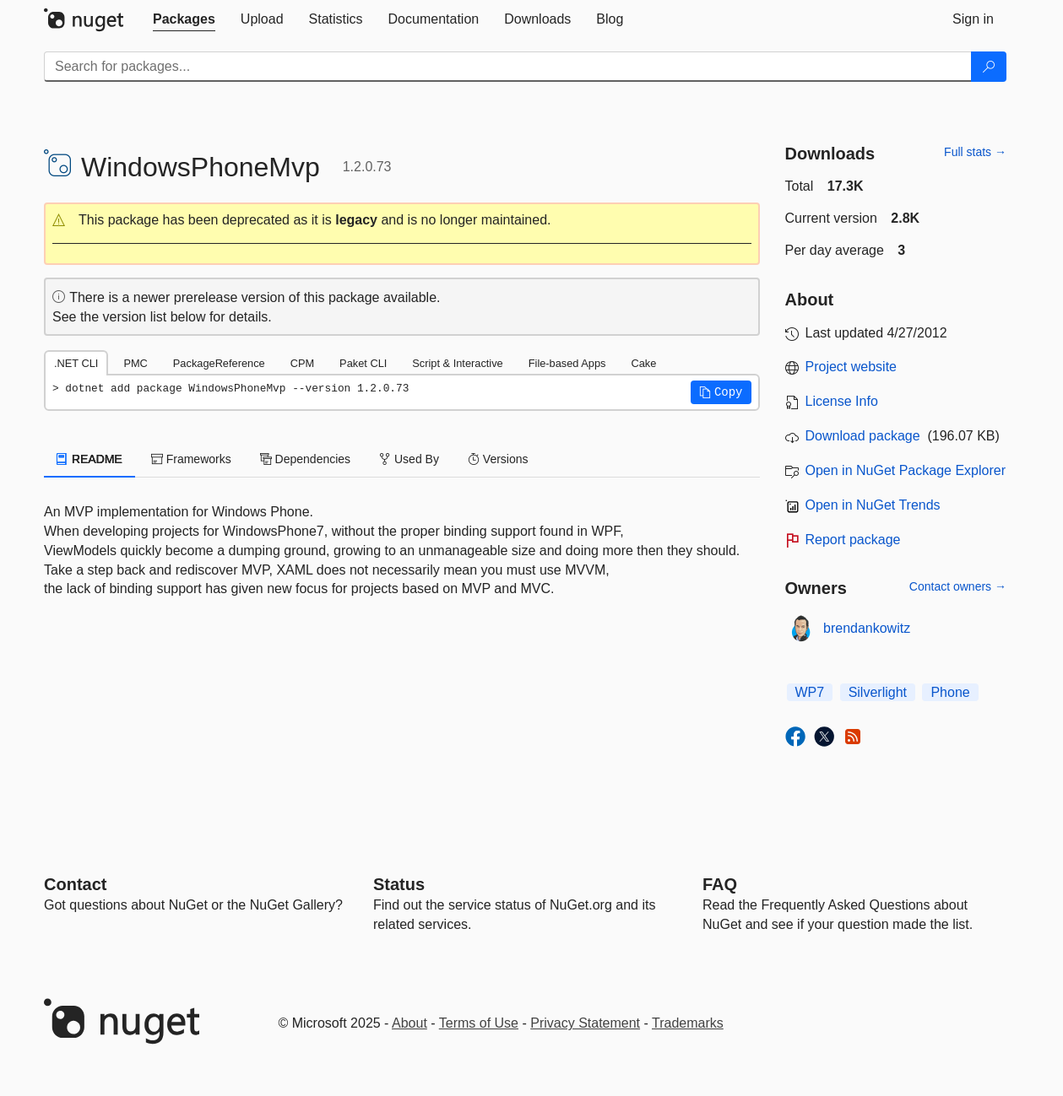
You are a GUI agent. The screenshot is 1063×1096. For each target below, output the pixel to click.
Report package (853, 539)
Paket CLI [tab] (363, 363)
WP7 (810, 692)
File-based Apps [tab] (567, 363)
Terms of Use (478, 1023)
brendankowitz (866, 628)
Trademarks (688, 1023)
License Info (841, 401)
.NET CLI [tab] (76, 363)
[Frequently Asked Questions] (719, 884)
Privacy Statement (585, 1023)
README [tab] (89, 459)
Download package (862, 436)
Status (399, 884)
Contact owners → (957, 586)
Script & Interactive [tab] (457, 363)
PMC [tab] (135, 363)
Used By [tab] (409, 459)
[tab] (184, 19)
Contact (75, 884)
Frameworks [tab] (191, 459)
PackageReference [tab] (219, 363)
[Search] (988, 66)
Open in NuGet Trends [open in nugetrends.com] (873, 505)
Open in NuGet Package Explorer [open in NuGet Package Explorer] (905, 470)
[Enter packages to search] (508, 66)
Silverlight (878, 692)
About (409, 1023)
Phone (949, 692)
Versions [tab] (498, 459)
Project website (851, 366)
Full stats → (975, 152)
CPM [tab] (302, 363)
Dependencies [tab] (305, 459)
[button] (401, 220)
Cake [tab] (643, 363)
